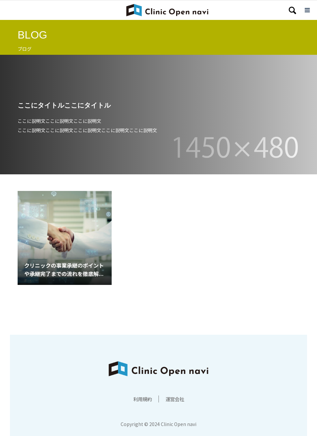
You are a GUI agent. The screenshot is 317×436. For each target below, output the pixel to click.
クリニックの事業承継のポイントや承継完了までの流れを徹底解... (64, 269)
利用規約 (141, 399)
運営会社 (176, 399)
